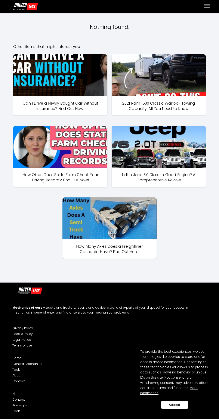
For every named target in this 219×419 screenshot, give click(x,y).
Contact (18, 381)
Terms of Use (22, 345)
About (17, 375)
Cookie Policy (22, 334)
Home (17, 358)
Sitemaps (19, 405)
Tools (16, 369)
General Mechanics (27, 364)
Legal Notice (21, 340)
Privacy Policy (22, 328)
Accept (175, 405)
